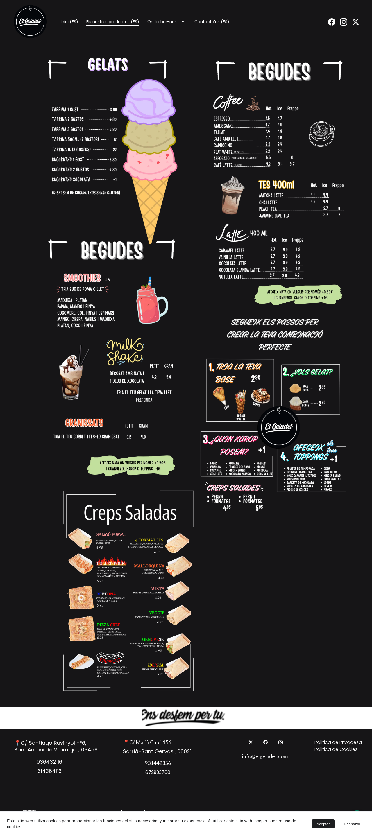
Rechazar (352, 824)
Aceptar (323, 824)
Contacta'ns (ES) (211, 22)
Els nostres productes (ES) (112, 22)
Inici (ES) (69, 22)
